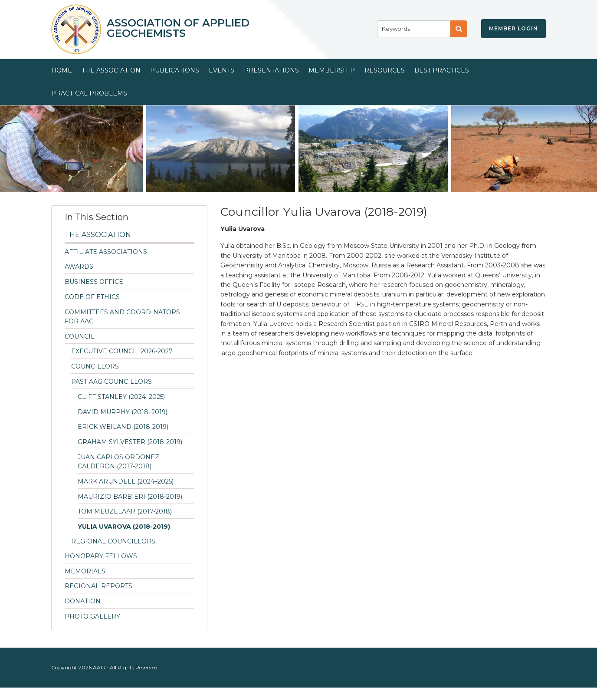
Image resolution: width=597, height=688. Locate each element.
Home (61, 70)
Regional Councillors (113, 541)
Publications (174, 70)
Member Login (513, 28)
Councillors (95, 366)
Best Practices (441, 70)
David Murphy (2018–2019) (122, 412)
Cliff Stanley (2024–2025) (121, 397)
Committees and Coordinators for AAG (122, 316)
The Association (111, 70)
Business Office (94, 282)
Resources (384, 70)
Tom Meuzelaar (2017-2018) (125, 511)
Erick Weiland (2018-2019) (123, 427)
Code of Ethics (92, 297)
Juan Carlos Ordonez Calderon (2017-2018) (118, 461)
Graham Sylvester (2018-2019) (130, 442)
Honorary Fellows (101, 556)
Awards (79, 266)
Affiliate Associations (106, 252)
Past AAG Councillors (111, 381)
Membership (331, 70)
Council (80, 336)
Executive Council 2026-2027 (122, 351)
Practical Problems (89, 93)
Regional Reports (98, 586)
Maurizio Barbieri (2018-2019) (130, 496)
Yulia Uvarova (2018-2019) (124, 526)
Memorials (85, 571)
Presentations (271, 70)
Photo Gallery (92, 616)
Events (221, 70)
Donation (83, 601)
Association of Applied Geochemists (178, 28)
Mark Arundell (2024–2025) (126, 481)
